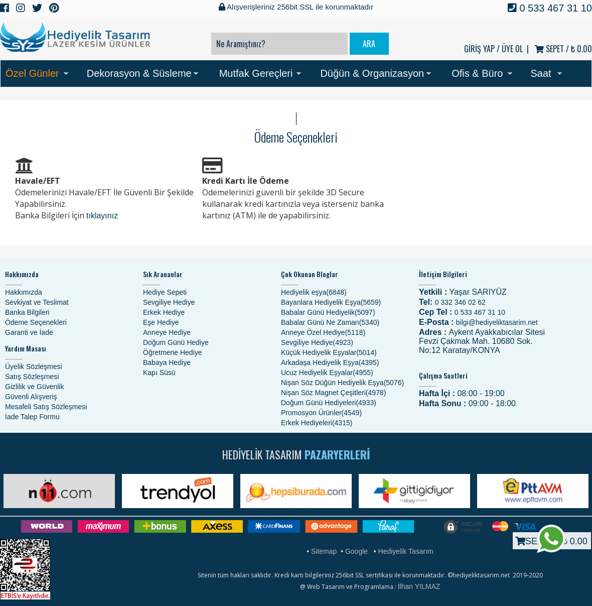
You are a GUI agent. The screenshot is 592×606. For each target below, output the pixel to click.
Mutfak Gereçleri (256, 73)
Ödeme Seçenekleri (36, 322)
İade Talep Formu (32, 417)
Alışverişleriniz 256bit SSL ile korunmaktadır (296, 7)
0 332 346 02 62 (460, 302)
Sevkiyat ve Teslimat (37, 302)
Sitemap (324, 551)
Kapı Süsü (159, 373)
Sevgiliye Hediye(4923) (317, 342)
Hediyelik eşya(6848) (314, 292)
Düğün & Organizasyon (372, 73)
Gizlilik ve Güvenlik (34, 387)
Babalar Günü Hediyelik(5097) (328, 312)
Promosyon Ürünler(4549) (321, 413)
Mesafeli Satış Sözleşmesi (46, 407)
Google (356, 551)
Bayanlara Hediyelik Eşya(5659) (331, 302)
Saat (540, 73)
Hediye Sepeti (165, 292)
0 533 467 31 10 (550, 8)
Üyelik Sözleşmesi (33, 366)
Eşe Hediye (161, 322)
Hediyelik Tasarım (405, 551)
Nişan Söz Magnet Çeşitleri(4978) (333, 393)
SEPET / (563, 49)
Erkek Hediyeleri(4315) (316, 423)
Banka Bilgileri (27, 312)
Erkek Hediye (164, 312)
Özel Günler (32, 73)
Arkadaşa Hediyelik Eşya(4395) (330, 362)
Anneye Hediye (167, 332)
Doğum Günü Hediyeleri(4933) (328, 403)
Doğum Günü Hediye (176, 342)
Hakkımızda (23, 292)
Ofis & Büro (477, 73)
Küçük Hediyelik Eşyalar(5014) (329, 352)
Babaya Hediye (167, 362)
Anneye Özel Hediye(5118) (323, 332)
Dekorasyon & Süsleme (139, 73)
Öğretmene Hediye (172, 352)
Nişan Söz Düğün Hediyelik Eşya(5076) (342, 383)
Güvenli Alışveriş (31, 397)
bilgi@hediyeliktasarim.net (497, 322)
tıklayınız (102, 215)
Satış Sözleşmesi (32, 377)
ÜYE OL (512, 49)
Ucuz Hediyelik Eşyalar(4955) (327, 373)
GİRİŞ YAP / (482, 49)
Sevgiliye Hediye (169, 302)
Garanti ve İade (29, 332)
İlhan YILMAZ (419, 586)
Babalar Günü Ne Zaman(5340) (330, 322)
